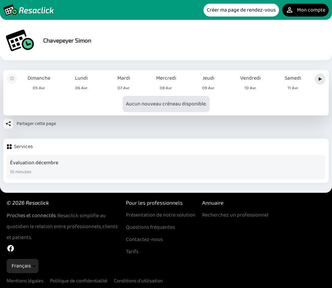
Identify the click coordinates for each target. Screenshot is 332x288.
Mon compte (305, 10)
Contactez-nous (144, 239)
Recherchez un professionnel (235, 215)
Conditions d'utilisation (138, 280)
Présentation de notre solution (160, 215)
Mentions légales (25, 280)
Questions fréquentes (150, 227)
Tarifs (132, 252)
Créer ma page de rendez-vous (241, 10)
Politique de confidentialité (78, 280)
